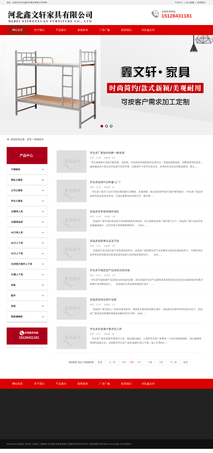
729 (161, 362)
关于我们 (39, 30)
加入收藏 (190, 2)
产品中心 (179, 2)
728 (150, 362)
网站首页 (17, 30)
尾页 (185, 362)
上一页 (112, 362)
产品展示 (61, 30)
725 (124, 362)
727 (139, 362)
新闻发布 (83, 30)
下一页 (173, 362)
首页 (29, 139)
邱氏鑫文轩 (148, 30)
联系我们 (201, 2)
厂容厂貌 (104, 30)
